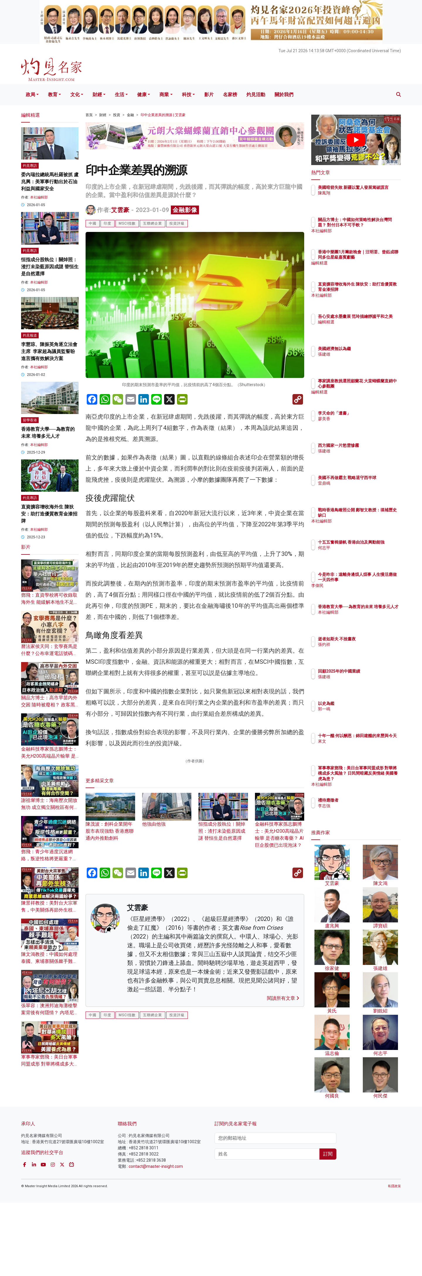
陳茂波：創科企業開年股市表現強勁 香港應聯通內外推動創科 (110, 962)
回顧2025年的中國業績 (373, 671)
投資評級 (177, 223)
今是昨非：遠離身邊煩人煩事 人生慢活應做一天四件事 (375, 579)
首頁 (89, 115)
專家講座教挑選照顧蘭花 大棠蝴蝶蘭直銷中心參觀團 (374, 386)
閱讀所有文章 (283, 1138)
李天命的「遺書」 (368, 413)
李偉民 (358, 590)
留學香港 (30, 420)
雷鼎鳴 (358, 488)
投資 (116, 115)
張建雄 (358, 354)
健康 (142, 94)
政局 (30, 94)
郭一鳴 (358, 709)
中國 (92, 223)
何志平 (358, 553)
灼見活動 (255, 94)
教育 (52, 94)
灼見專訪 (30, 166)
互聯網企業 (152, 223)
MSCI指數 (127, 223)
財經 (97, 94)
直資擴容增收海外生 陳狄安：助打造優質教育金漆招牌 (49, 514)
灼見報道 (30, 335)
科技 (186, 94)
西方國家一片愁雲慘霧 (372, 445)
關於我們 (284, 94)
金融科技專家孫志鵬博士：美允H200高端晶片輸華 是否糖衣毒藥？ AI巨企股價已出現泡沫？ (279, 966)
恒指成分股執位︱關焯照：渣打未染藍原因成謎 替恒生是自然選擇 (223, 962)
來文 (356, 746)
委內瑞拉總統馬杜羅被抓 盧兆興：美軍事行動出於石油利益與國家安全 (50, 181)
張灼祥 (358, 644)
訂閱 (328, 1227)
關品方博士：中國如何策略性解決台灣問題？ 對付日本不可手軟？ (375, 225)
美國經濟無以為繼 (368, 348)
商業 (164, 94)
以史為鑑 (360, 703)
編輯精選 (360, 268)
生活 (119, 94)
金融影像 (185, 209)
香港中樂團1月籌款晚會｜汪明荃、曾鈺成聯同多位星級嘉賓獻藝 (374, 257)
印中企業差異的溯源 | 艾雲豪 (163, 115)
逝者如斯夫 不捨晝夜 (371, 639)
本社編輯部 (39, 197)
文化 (75, 94)
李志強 (358, 805)
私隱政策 (394, 1259)
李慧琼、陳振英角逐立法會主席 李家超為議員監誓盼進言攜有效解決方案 (49, 351)
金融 (130, 115)
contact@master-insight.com (156, 1239)
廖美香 (358, 418)
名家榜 (230, 94)
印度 (107, 223)
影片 (209, 94)
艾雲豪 (120, 209)
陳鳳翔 (358, 198)
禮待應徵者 (362, 800)
